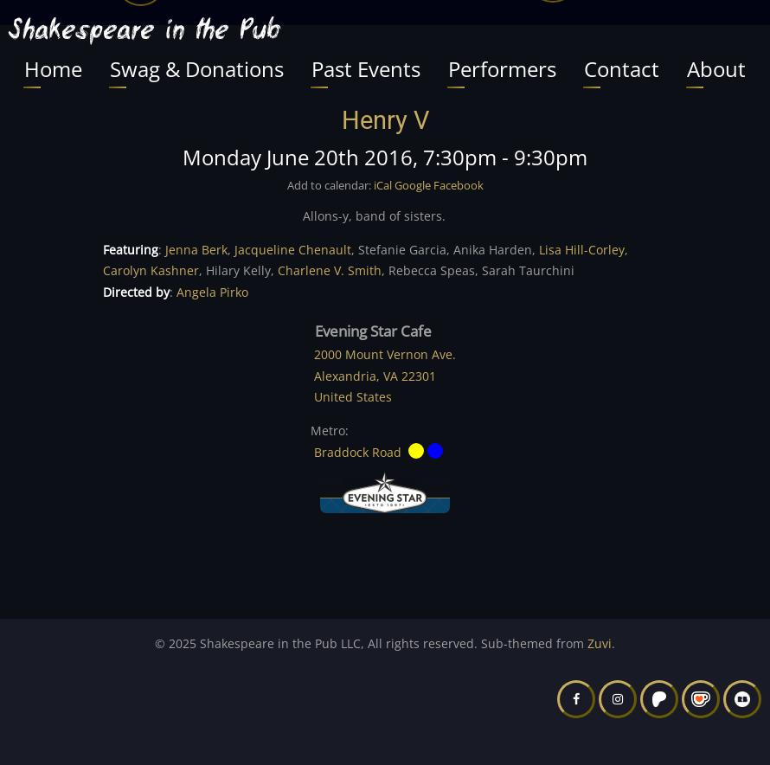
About (716, 69)
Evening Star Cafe (373, 332)
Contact (621, 69)
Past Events (365, 69)
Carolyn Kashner (151, 270)
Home (53, 69)
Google (413, 185)
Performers (502, 69)
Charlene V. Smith (330, 270)
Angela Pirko (212, 292)
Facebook (458, 185)
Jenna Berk (196, 249)
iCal (383, 185)
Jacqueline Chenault (292, 249)
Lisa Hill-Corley (582, 249)
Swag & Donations (197, 69)
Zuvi (599, 643)
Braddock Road (357, 451)
